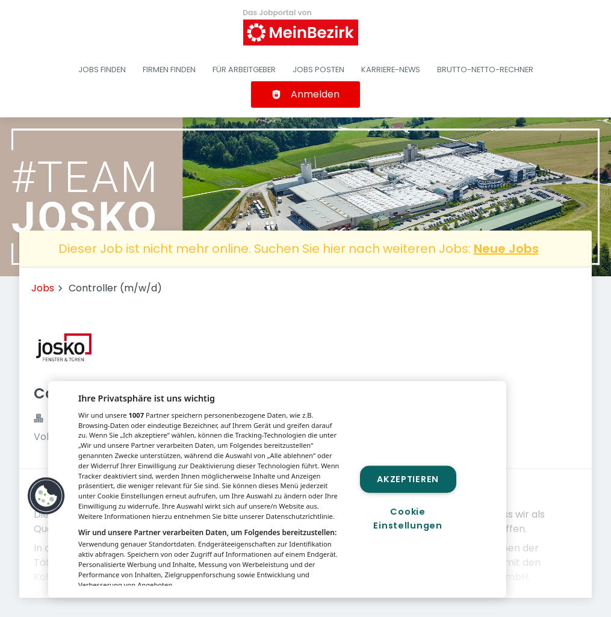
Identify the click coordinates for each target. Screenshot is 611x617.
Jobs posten (318, 69)
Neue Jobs (506, 248)
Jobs (42, 288)
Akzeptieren (408, 479)
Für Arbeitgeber (244, 69)
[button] (46, 496)
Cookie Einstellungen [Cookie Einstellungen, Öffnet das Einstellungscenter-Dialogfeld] (407, 519)
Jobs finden (102, 69)
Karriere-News (390, 69)
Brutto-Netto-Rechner (485, 69)
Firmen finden (169, 69)
